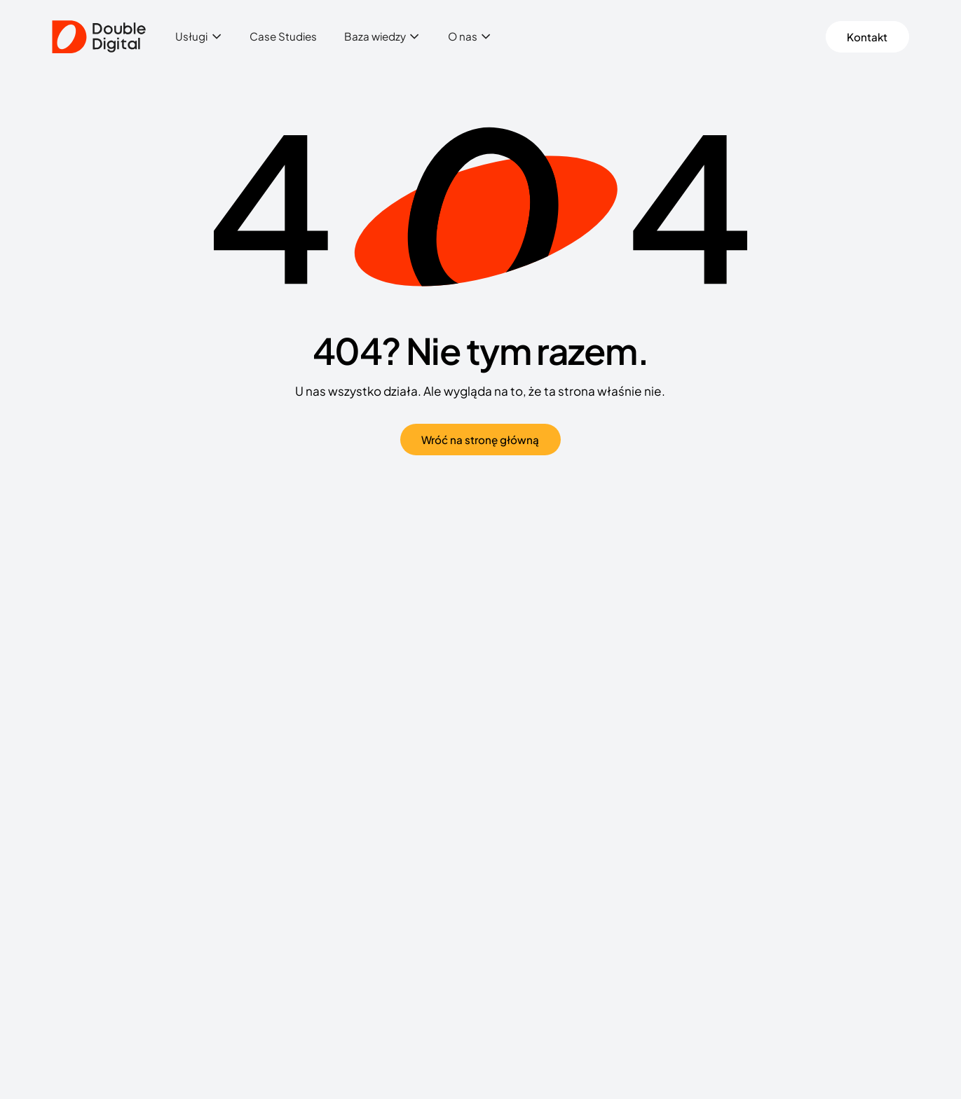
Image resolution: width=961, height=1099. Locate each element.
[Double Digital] (99, 37)
